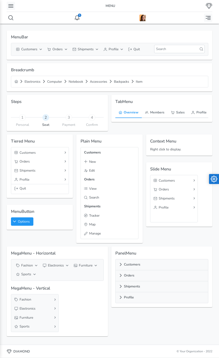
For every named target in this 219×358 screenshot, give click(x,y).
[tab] (45, 117)
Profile (129, 297)
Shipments (132, 286)
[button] (22, 221)
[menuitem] (28, 49)
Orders (129, 275)
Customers (132, 264)
